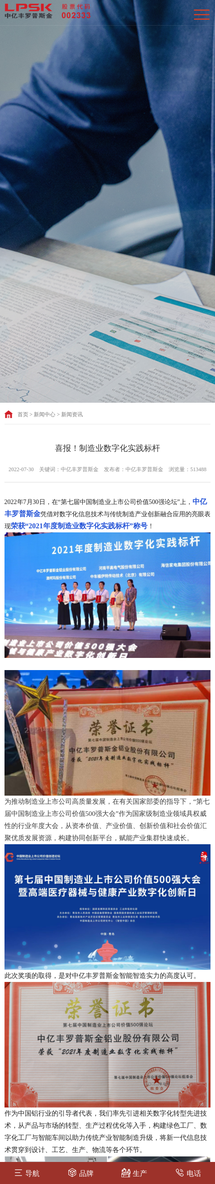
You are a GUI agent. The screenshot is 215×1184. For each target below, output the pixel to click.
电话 (188, 1172)
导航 (27, 1172)
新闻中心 (44, 414)
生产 (134, 1172)
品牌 (81, 1172)
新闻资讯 (72, 414)
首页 (23, 414)
